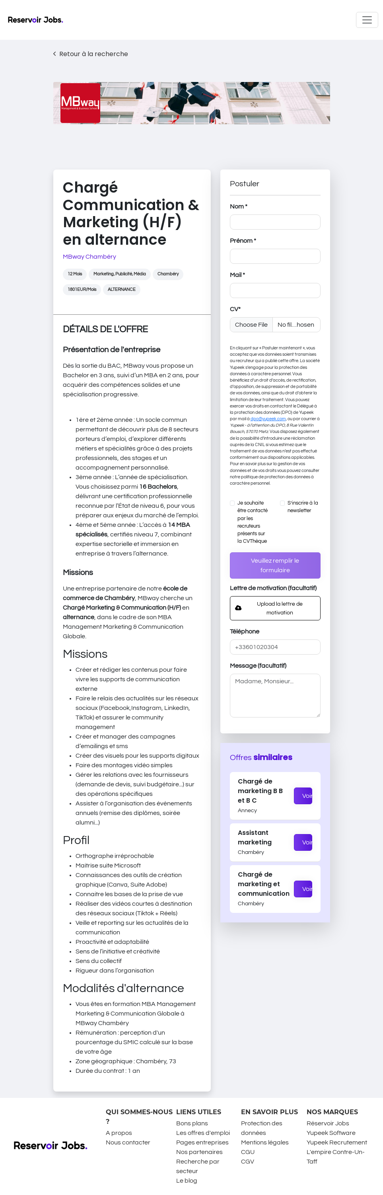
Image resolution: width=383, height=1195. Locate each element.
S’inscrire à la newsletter (303, 507)
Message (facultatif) (258, 666)
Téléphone (244, 631)
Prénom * (243, 241)
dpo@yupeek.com (268, 419)
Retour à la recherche (90, 53)
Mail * (237, 275)
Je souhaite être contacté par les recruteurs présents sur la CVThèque (252, 522)
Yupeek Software (331, 1133)
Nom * (238, 206)
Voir (307, 796)
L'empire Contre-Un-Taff (336, 1157)
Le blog (186, 1180)
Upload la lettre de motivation (269, 608)
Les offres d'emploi (203, 1133)
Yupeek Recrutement (337, 1142)
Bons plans (192, 1123)
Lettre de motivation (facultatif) (273, 588)
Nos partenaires (199, 1152)
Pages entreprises (202, 1142)
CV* (235, 309)
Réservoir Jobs (328, 1123)
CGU (248, 1152)
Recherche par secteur (198, 1166)
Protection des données (261, 1128)
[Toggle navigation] (367, 20)
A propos (119, 1133)
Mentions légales (265, 1142)
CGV (247, 1161)
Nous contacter (128, 1142)
